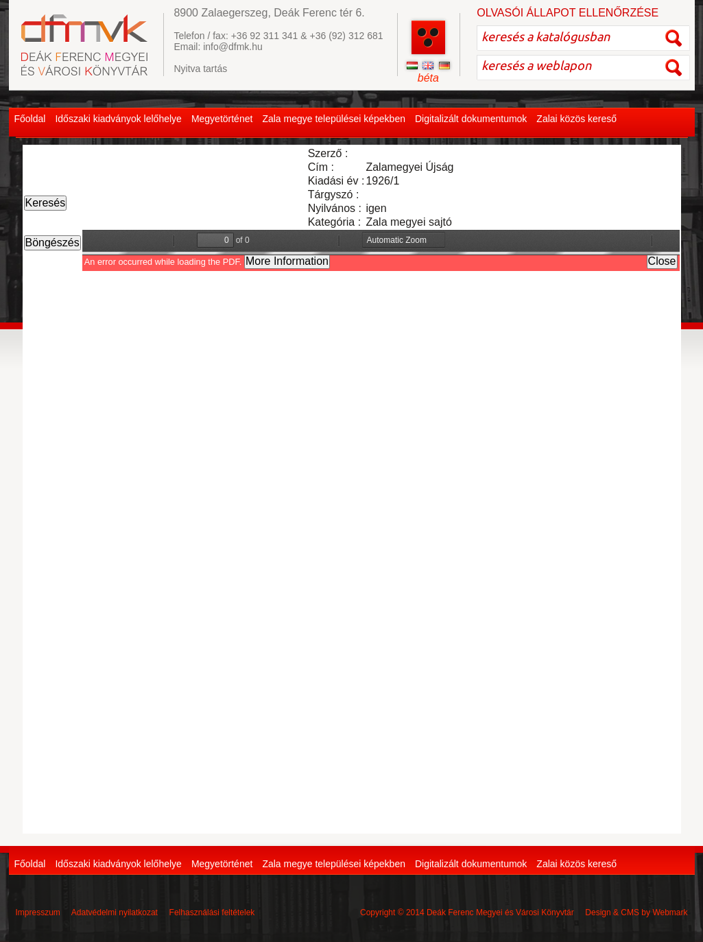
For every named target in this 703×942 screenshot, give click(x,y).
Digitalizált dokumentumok (471, 118)
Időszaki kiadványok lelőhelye (118, 118)
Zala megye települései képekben (333, 118)
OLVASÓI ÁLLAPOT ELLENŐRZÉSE (567, 13)
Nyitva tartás (200, 68)
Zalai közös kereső (576, 118)
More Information (287, 261)
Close (662, 261)
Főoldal (30, 118)
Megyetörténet (222, 118)
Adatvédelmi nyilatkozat (114, 912)
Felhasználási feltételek (212, 912)
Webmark (669, 912)
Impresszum (38, 912)
